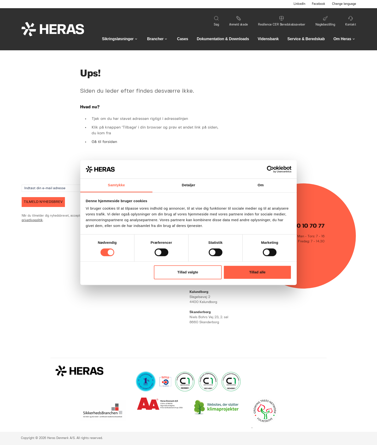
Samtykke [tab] (116, 185)
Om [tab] (261, 185)
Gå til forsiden (104, 142)
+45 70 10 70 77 (303, 226)
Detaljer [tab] (188, 185)
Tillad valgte (187, 272)
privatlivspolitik (32, 220)
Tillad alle (257, 272)
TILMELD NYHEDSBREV (43, 202)
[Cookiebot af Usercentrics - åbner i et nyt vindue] (270, 169)
